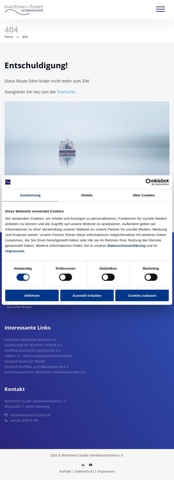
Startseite (66, 91)
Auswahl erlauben (87, 295)
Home (9, 37)
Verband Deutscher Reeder (25, 361)
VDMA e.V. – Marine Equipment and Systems (38, 356)
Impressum (14, 251)
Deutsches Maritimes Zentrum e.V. (31, 339)
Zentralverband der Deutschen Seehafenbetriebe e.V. (45, 372)
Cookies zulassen (142, 295)
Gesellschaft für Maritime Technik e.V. (33, 345)
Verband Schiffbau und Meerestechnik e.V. (37, 367)
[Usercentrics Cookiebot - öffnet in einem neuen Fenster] (149, 182)
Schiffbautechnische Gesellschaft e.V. (33, 350)
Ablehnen (32, 295)
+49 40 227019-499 (24, 420)
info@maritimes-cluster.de (30, 415)
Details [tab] (87, 195)
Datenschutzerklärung (126, 245)
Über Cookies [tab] (144, 195)
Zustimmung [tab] (30, 195)
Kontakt (65, 471)
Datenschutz (84, 471)
